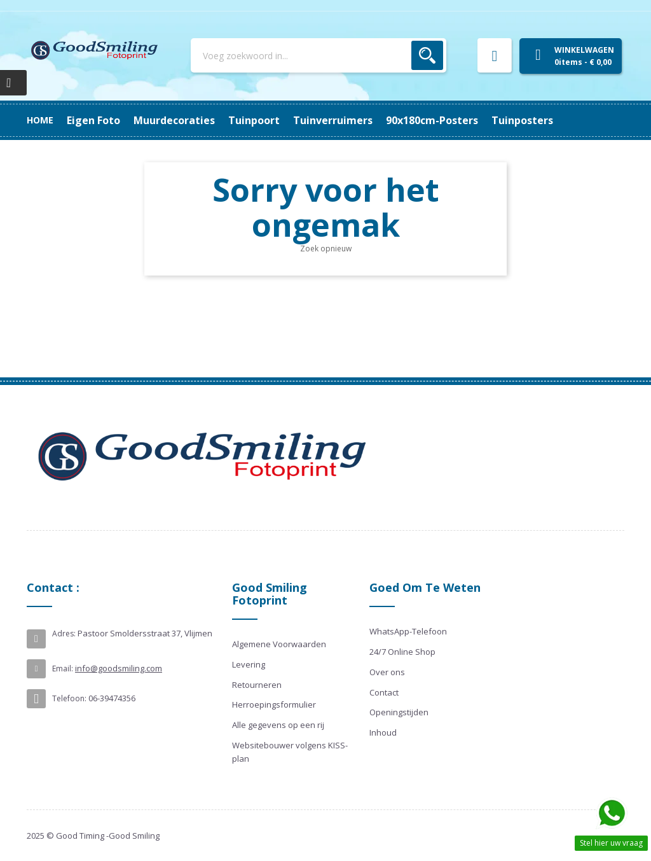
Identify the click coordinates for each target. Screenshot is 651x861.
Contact (384, 692)
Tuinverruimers (291, 120)
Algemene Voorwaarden (279, 644)
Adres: (64, 633)
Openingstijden (398, 712)
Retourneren (257, 684)
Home (40, 120)
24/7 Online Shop (402, 651)
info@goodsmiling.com (118, 668)
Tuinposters (97, 120)
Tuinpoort (371, 120)
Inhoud (383, 732)
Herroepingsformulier (274, 704)
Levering (248, 664)
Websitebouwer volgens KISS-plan (290, 751)
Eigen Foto (536, 120)
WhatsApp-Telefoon (408, 631)
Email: (62, 668)
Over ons (387, 672)
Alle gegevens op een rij (278, 725)
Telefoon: (69, 698)
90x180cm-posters (190, 120)
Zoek (427, 55)
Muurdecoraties (453, 120)
